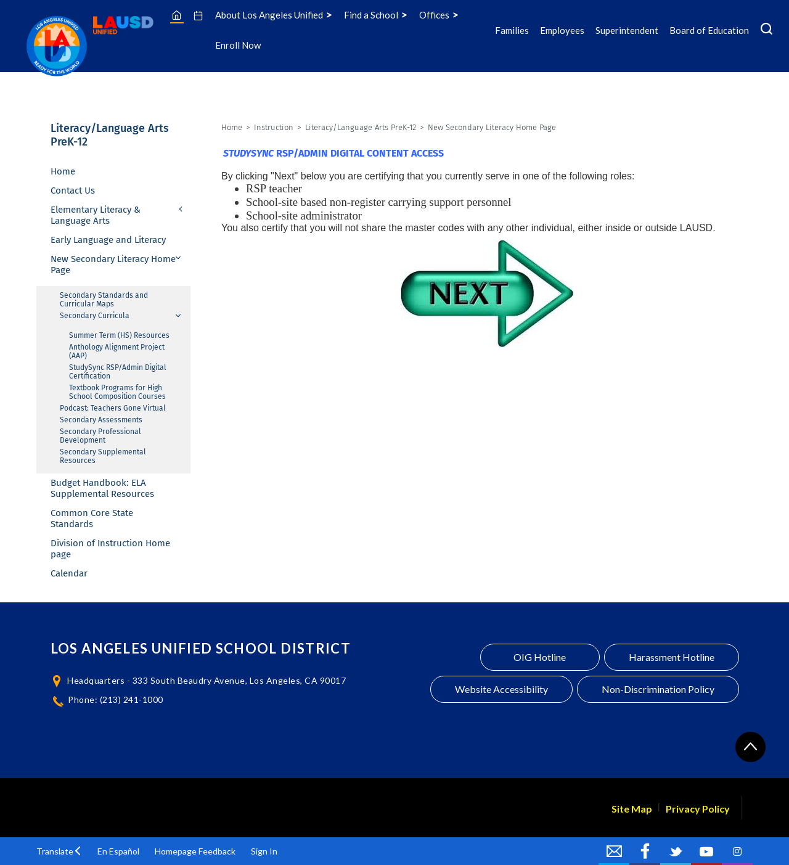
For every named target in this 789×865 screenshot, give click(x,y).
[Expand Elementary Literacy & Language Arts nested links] (181, 210)
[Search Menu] (766, 30)
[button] (59, 851)
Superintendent (626, 30)
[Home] (176, 15)
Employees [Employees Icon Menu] (562, 30)
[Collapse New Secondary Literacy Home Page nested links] (179, 258)
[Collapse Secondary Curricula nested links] (179, 316)
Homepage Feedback (195, 851)
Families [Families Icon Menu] (512, 30)
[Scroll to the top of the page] (750, 747)
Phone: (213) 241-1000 (115, 699)
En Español (118, 851)
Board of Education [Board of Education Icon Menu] (709, 30)
